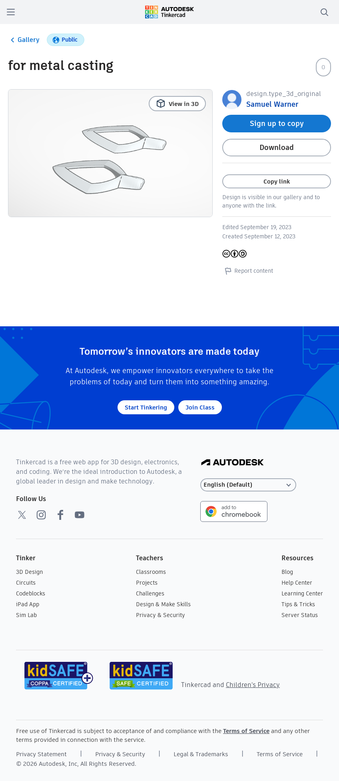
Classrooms (151, 572)
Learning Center (302, 593)
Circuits (26, 583)
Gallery (24, 40)
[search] (324, 12)
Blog (287, 572)
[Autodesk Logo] (232, 463)
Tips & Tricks (298, 604)
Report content (247, 271)
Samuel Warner (272, 104)
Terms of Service (246, 731)
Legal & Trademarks (200, 754)
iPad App (27, 604)
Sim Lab (26, 615)
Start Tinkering (146, 407)
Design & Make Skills (163, 604)
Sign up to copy (277, 123)
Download (276, 147)
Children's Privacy (253, 684)
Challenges (150, 593)
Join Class (200, 407)
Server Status (299, 615)
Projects (147, 583)
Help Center (296, 583)
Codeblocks (30, 593)
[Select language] (248, 484)
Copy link (276, 181)
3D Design (29, 572)
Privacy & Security (160, 615)
